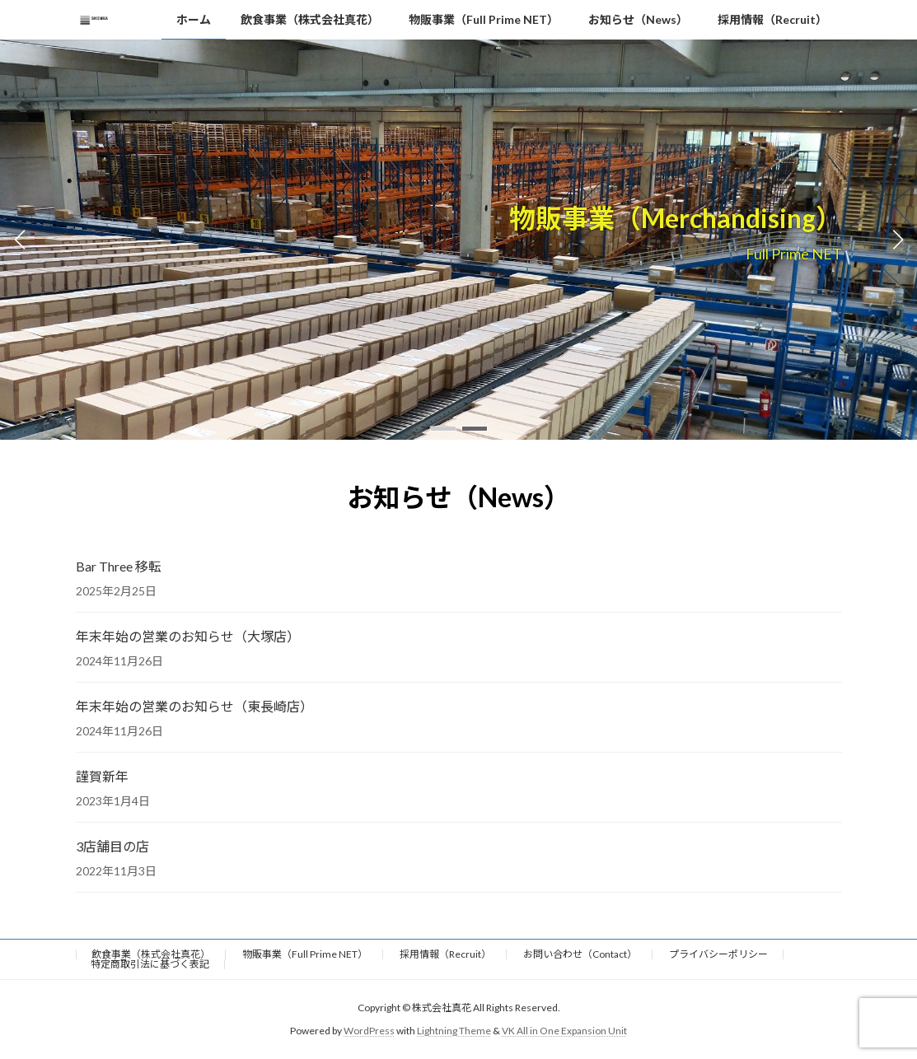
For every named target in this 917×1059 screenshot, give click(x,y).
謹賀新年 (102, 776)
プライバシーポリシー (718, 954)
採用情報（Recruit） (445, 954)
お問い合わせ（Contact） (580, 954)
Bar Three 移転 (118, 566)
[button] (443, 429)
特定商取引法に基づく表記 (150, 964)
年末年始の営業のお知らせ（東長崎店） (194, 706)
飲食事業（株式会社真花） (150, 954)
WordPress (369, 1030)
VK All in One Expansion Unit (564, 1030)
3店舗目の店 (112, 846)
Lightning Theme (454, 1030)
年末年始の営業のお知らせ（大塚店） (188, 636)
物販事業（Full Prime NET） (304, 954)
